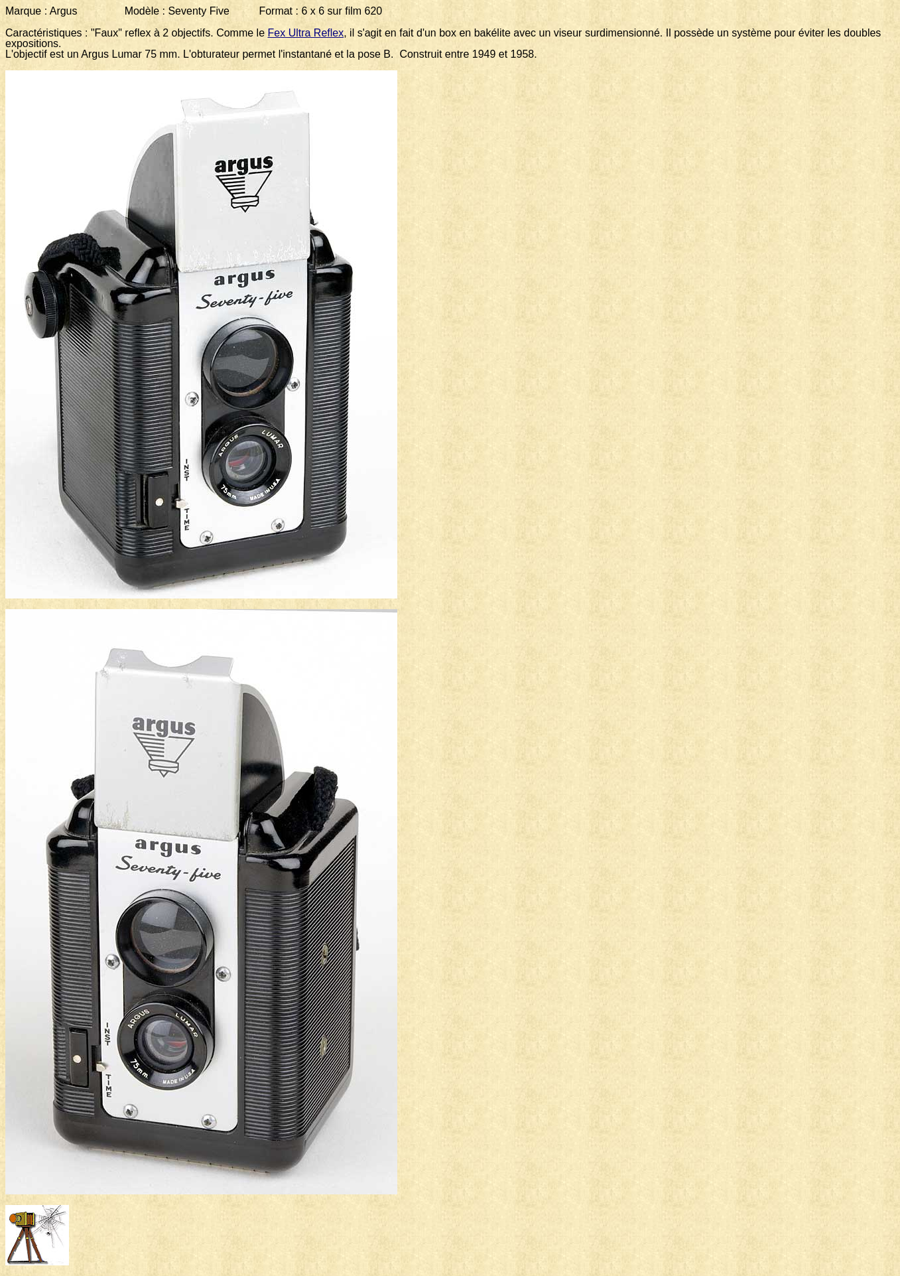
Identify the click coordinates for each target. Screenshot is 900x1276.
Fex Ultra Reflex (306, 32)
